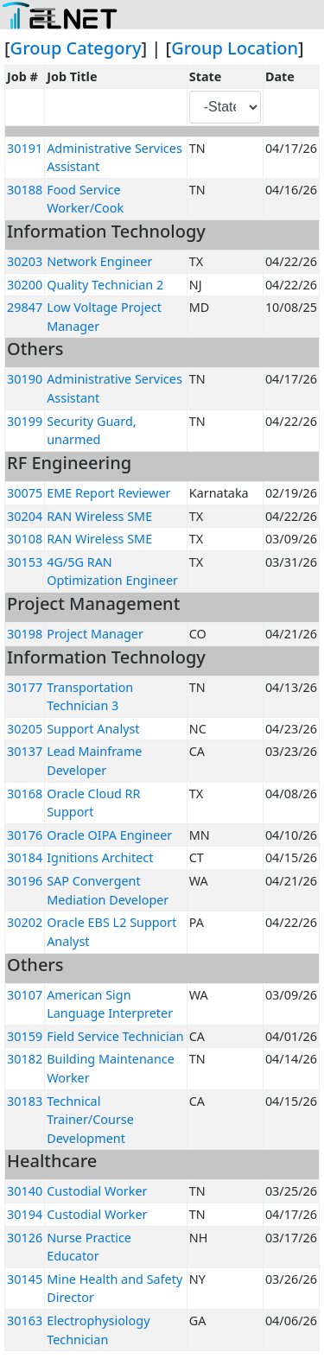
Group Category (76, 48)
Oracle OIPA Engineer (109, 835)
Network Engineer (99, 261)
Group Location (234, 48)
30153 (24, 562)
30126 (24, 1237)
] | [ (157, 48)
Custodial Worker (97, 1191)
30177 (24, 687)
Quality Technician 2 (105, 284)
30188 (24, 189)
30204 (24, 516)
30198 (24, 633)
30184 (24, 857)
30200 (24, 284)
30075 (24, 493)
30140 (24, 1191)
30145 (24, 1279)
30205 (24, 729)
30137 (24, 751)
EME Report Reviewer (108, 493)
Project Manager (95, 633)
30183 (24, 1101)
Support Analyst (93, 729)
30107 (24, 995)
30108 (24, 538)
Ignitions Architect (100, 857)
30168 (24, 793)
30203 (24, 261)
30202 (24, 922)
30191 (24, 148)
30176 (24, 835)
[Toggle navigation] (45, 15)
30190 (24, 379)
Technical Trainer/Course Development (90, 1119)
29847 (24, 307)
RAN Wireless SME (99, 516)
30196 (24, 881)
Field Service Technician (115, 1036)
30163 (24, 1320)
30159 (24, 1036)
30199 (24, 421)
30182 (24, 1059)
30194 (24, 1214)
